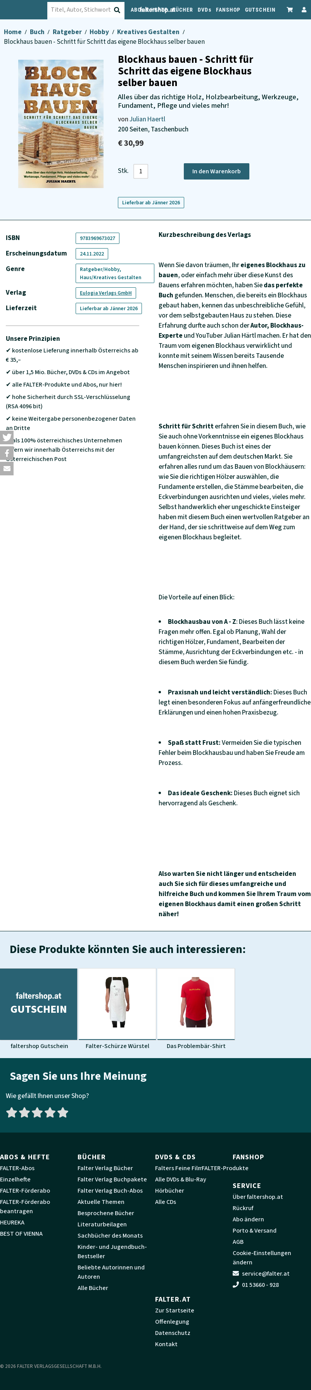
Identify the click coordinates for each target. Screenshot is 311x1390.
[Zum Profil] (302, 9)
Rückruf (243, 1208)
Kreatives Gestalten (149, 32)
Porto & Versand (254, 1230)
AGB (238, 1242)
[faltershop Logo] (28, 9)
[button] (7, 437)
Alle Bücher (93, 1288)
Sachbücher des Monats (110, 1235)
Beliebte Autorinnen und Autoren (111, 1272)
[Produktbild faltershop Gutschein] (38, 1009)
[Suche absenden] (123, 10)
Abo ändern (248, 1219)
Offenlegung (172, 1321)
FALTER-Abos (17, 1168)
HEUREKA (12, 1222)
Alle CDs (165, 1202)
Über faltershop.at (258, 1197)
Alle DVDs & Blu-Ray (180, 1179)
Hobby (100, 32)
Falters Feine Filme (180, 1168)
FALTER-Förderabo (25, 1190)
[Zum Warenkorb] (290, 9)
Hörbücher (169, 1190)
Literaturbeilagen (102, 1224)
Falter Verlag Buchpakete (112, 1179)
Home (13, 32)
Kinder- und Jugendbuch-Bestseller (112, 1251)
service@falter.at (261, 1273)
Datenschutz (172, 1333)
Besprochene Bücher (106, 1213)
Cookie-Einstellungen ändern (262, 1258)
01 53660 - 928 (256, 1285)
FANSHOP (228, 10)
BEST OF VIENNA (21, 1233)
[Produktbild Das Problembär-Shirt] (196, 1009)
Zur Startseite (174, 1310)
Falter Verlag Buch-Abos (110, 1190)
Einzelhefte (15, 1179)
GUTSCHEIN (260, 10)
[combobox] (93, 9)
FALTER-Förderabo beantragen (25, 1207)
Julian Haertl (147, 119)
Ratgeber (68, 32)
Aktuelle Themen (101, 1202)
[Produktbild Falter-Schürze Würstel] (117, 1009)
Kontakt (166, 1344)
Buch (38, 32)
